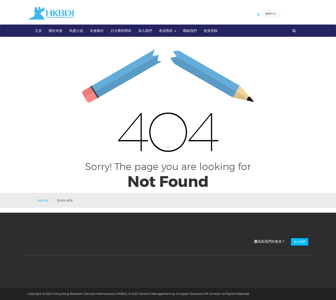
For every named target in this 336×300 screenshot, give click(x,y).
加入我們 (145, 30)
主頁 (38, 30)
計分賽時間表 (121, 30)
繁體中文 (270, 13)
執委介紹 (76, 30)
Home (43, 200)
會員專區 (167, 30)
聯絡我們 (190, 30)
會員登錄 (210, 30)
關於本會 (55, 30)
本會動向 (97, 30)
